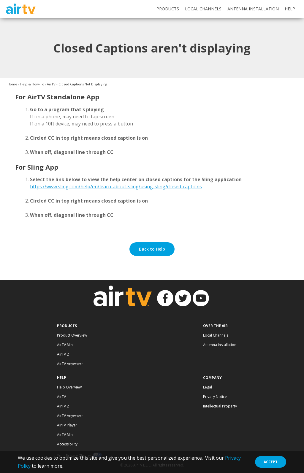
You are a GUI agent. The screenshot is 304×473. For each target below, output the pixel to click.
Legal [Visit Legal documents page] (207, 387)
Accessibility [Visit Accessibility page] (67, 444)
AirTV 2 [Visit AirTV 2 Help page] (63, 406)
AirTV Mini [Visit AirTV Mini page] (65, 344)
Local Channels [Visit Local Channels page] (215, 335)
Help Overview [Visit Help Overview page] (69, 387)
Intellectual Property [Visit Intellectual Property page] (220, 406)
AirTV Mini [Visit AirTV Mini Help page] (65, 434)
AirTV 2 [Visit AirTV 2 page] (63, 354)
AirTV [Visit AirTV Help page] (61, 396)
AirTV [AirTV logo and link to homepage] (20, 9)
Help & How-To (32, 84)
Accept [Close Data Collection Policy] (271, 461)
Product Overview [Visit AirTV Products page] (72, 335)
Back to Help (152, 249)
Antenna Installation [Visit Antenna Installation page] (219, 344)
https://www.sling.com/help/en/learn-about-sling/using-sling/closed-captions (116, 186)
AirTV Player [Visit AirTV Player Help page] (67, 425)
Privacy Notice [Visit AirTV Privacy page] (215, 396)
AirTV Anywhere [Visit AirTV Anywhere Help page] (70, 415)
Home (12, 84)
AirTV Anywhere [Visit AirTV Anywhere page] (70, 363)
